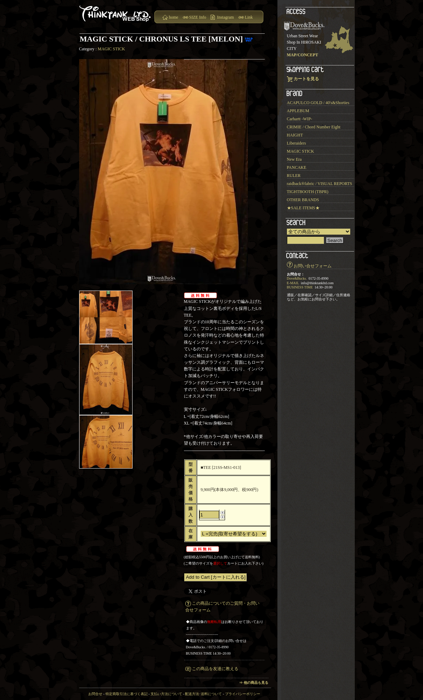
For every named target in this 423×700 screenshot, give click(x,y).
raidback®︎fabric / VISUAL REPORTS (319, 183)
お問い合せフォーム (313, 265)
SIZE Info (197, 17)
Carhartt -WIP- (299, 118)
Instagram (225, 17)
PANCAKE (297, 167)
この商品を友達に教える (215, 668)
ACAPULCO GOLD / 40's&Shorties (318, 102)
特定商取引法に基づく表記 (126, 694)
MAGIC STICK (111, 48)
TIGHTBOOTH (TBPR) (307, 191)
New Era (294, 159)
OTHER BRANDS (303, 199)
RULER (294, 175)
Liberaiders (296, 143)
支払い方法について (166, 694)
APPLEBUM (298, 110)
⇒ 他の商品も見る (253, 683)
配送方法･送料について (203, 694)
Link (249, 17)
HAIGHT (295, 135)
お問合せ (95, 694)
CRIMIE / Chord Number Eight (314, 127)
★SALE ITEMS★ (303, 207)
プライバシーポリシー (242, 694)
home (173, 17)
